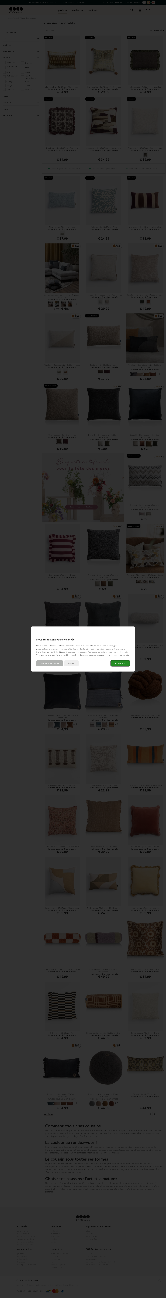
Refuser (71, 663)
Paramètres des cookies (49, 663)
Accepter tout (120, 663)
